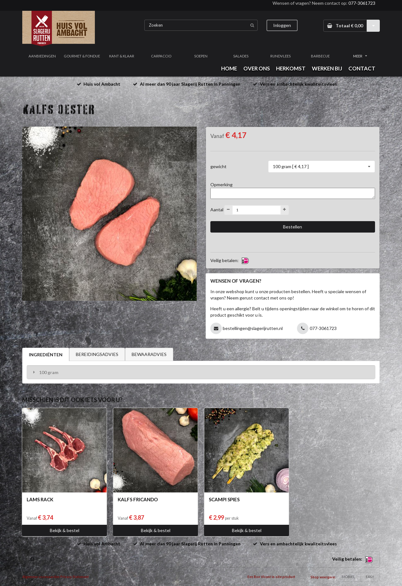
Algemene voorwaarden (41, 577)
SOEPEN (201, 56)
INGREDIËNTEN (46, 354)
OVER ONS (256, 68)
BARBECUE (320, 56)
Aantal (216, 209)
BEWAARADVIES (149, 354)
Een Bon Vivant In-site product (271, 577)
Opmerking (221, 184)
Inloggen (282, 25)
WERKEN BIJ (327, 68)
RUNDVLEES (280, 56)
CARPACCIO (161, 56)
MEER (360, 56)
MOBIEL (348, 577)
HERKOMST (291, 68)
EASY (370, 577)
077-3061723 (361, 3)
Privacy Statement (74, 577)
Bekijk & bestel (64, 530)
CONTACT (361, 68)
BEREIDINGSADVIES (97, 354)
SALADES (240, 56)
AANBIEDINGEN (42, 56)
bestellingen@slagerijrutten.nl (253, 328)
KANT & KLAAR (121, 56)
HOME (229, 68)
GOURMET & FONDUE (82, 56)
